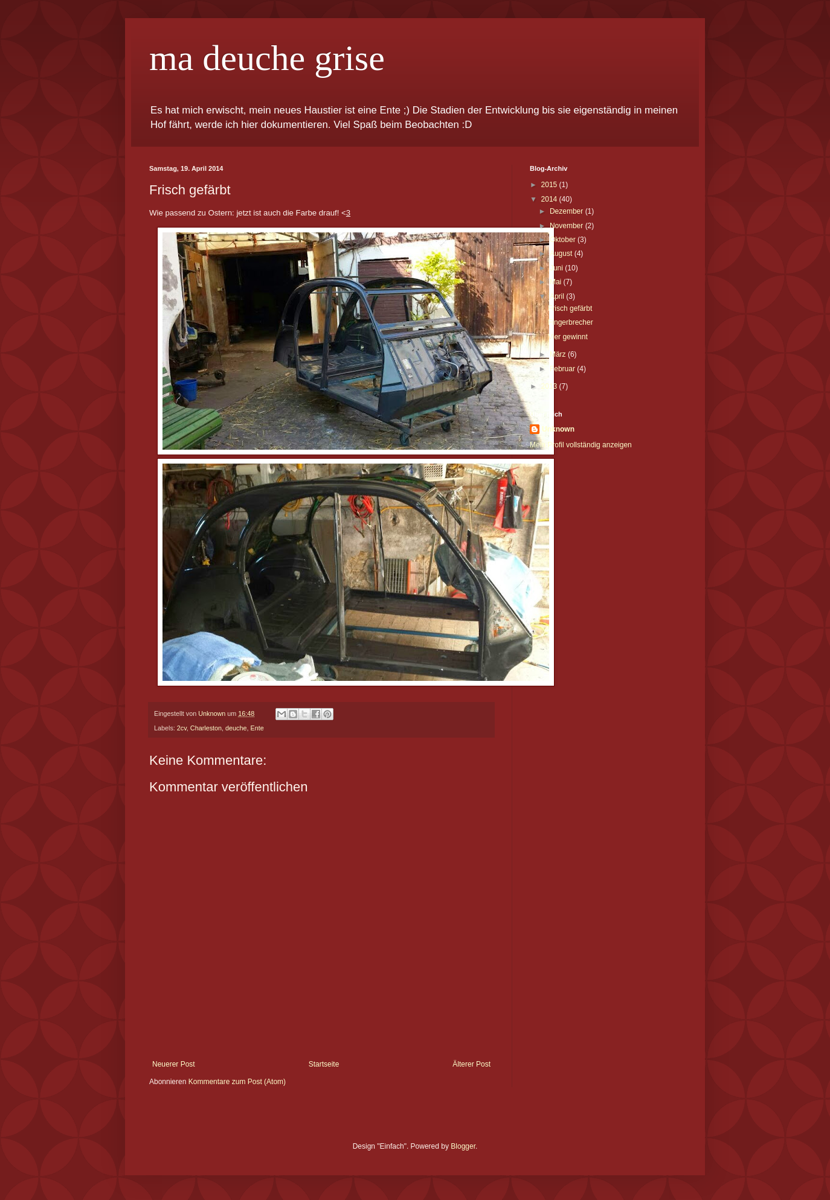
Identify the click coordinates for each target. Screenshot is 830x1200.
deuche (235, 728)
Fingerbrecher (570, 322)
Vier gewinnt (568, 337)
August (562, 253)
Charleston (206, 728)
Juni (557, 268)
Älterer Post (471, 1064)
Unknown (558, 429)
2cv (182, 728)
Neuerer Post (173, 1064)
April (558, 296)
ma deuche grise (267, 58)
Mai (557, 282)
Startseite (324, 1064)
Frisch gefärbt (570, 308)
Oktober (563, 239)
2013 (550, 386)
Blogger (463, 1146)
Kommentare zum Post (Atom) (237, 1081)
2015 (550, 184)
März (559, 354)
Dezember (567, 211)
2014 (550, 199)
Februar (563, 369)
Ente (257, 728)
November (567, 226)
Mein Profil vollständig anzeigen (581, 445)
